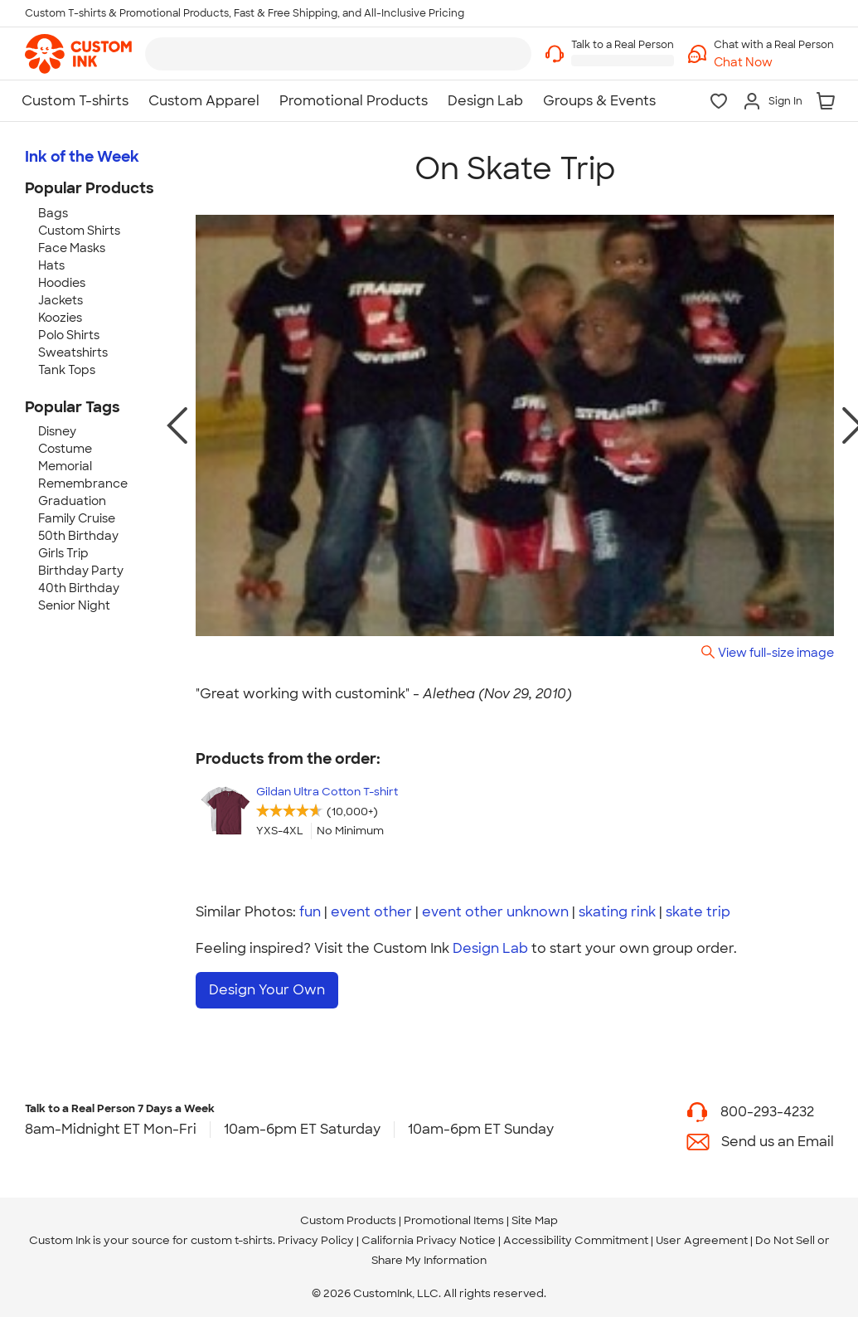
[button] (774, 62)
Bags (53, 213)
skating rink (617, 912)
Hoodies (61, 282)
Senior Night (74, 605)
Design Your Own (267, 990)
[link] (78, 54)
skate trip (698, 912)
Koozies (60, 317)
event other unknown (495, 912)
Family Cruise (76, 518)
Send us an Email (777, 1140)
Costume (65, 448)
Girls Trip (63, 553)
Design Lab (490, 948)
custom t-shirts (232, 1240)
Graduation (72, 500)
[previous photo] (177, 425)
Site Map (534, 1220)
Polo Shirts (68, 335)
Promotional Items (454, 1220)
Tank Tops (66, 369)
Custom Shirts (79, 230)
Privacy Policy (316, 1240)
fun (310, 912)
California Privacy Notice (428, 1240)
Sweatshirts (73, 352)
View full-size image (776, 652)
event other (371, 912)
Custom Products (348, 1220)
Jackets (60, 300)
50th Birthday (78, 535)
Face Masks (71, 248)
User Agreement (702, 1240)
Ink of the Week (82, 157)
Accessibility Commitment (575, 1240)
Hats (51, 265)
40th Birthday (78, 588)
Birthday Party (81, 570)
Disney (57, 431)
